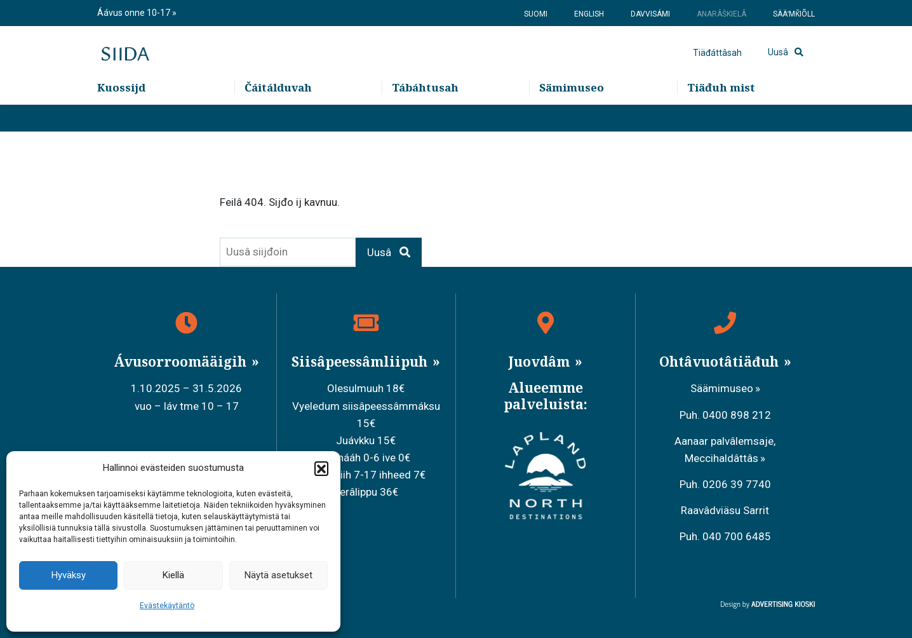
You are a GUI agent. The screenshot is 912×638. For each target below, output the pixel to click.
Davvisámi (650, 14)
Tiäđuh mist (721, 114)
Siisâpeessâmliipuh (361, 361)
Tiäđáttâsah (717, 67)
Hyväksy (68, 575)
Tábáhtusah (425, 114)
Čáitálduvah (278, 114)
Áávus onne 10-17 (134, 13)
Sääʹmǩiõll (794, 14)
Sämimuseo (571, 114)
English (589, 14)
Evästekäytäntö (167, 605)
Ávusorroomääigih (182, 361)
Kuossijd (121, 114)
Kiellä (173, 575)
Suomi (535, 14)
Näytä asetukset (278, 575)
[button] (321, 468)
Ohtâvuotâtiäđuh (720, 361)
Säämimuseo (721, 388)
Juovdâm (540, 361)
